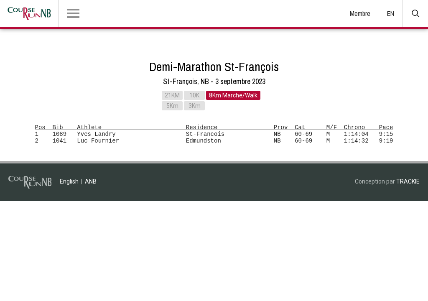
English (69, 181)
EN (390, 13)
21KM (172, 95)
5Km (172, 105)
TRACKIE (408, 181)
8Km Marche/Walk (233, 95)
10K (194, 95)
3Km (195, 105)
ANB (91, 181)
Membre (360, 13)
